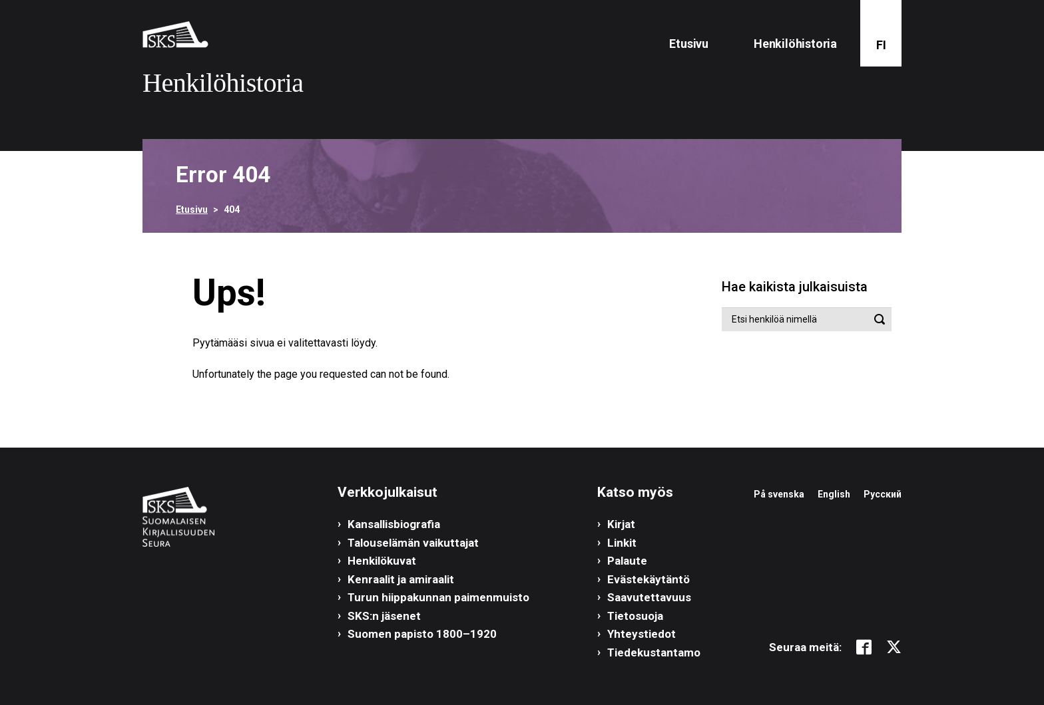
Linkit (622, 542)
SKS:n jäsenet (384, 616)
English (834, 494)
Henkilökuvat (382, 560)
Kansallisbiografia (394, 524)
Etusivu (688, 44)
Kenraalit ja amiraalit (401, 579)
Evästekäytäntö (648, 579)
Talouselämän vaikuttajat (413, 542)
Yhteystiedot (641, 633)
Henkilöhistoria (795, 44)
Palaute (627, 560)
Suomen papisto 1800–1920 (422, 633)
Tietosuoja (635, 616)
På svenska (779, 494)
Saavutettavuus (649, 597)
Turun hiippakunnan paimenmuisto (438, 597)
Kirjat (621, 524)
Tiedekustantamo (653, 652)
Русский (883, 494)
